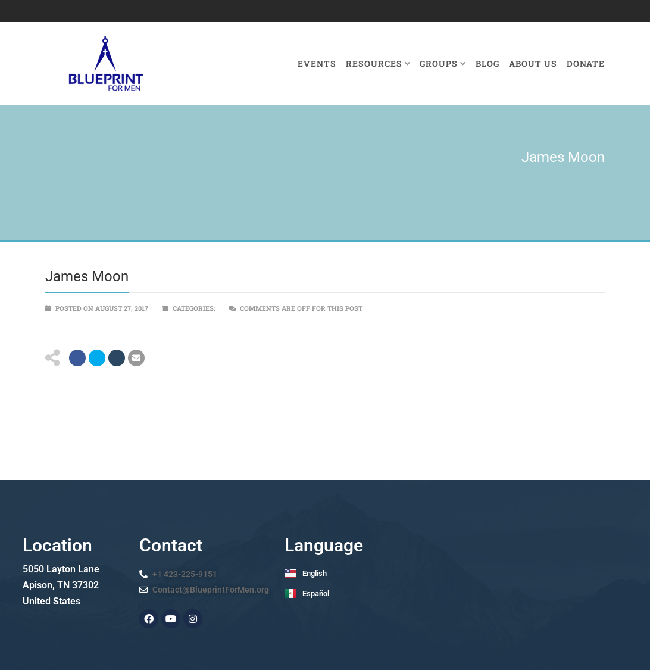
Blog (487, 63)
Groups (443, 63)
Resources (378, 63)
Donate (586, 63)
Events (317, 63)
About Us (533, 63)
